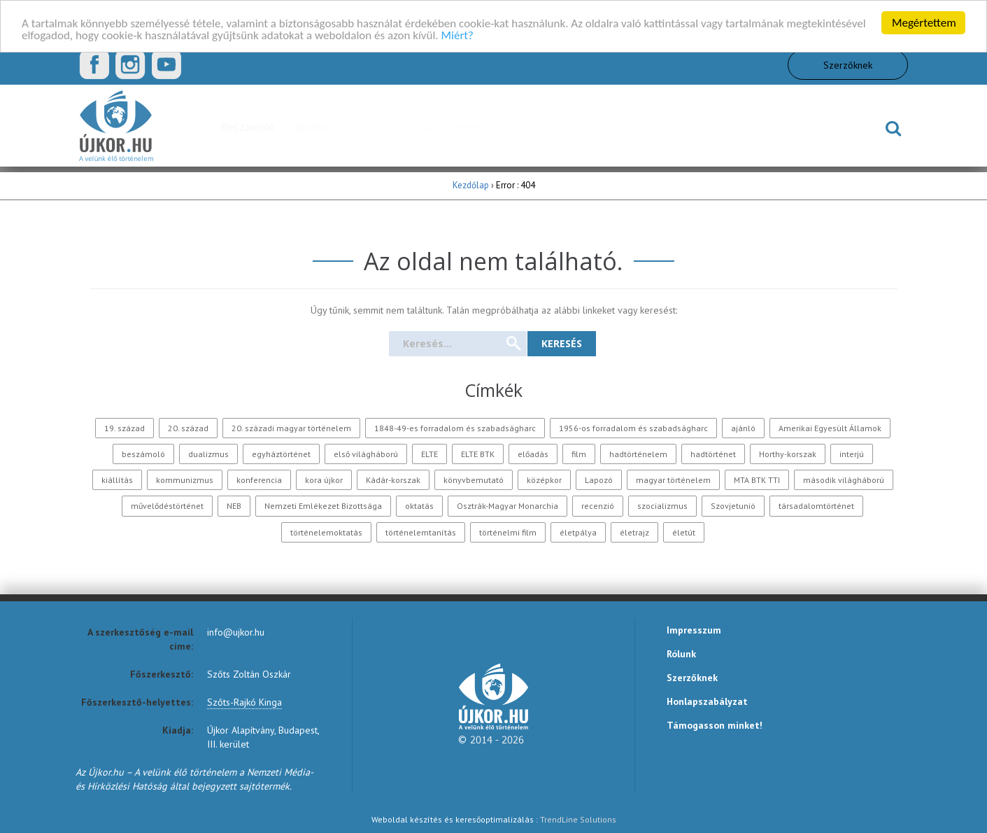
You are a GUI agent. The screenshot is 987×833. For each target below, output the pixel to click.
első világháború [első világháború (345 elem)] (366, 454)
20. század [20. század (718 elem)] (188, 428)
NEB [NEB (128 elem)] (234, 505)
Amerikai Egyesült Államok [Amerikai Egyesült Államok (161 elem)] (830, 428)
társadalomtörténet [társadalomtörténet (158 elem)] (816, 505)
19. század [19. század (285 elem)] (124, 428)
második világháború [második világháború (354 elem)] (843, 480)
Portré (617, 127)
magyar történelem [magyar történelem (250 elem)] (673, 480)
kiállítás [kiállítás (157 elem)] (117, 480)
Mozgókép (730, 127)
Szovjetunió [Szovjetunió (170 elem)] (733, 505)
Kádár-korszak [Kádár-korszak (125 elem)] (393, 480)
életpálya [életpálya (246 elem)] (578, 532)
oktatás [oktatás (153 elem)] (419, 505)
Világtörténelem (545, 127)
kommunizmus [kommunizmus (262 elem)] (184, 480)
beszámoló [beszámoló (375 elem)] (143, 454)
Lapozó (362, 127)
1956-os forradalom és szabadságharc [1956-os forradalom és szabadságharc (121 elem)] (633, 428)
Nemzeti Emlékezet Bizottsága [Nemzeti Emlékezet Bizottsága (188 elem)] (323, 505)
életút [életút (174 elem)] (683, 532)
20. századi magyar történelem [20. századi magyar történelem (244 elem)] (291, 428)
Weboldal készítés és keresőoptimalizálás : (493, 819)
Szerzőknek (847, 64)
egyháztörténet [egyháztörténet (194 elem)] (281, 454)
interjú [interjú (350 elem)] (851, 454)
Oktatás (669, 127)
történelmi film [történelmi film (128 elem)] (508, 532)
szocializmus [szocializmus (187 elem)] (662, 505)
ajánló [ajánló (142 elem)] (743, 428)
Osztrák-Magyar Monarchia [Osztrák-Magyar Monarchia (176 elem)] (507, 505)
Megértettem (924, 22)
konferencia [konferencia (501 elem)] (259, 480)
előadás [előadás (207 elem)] (533, 454)
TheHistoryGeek (813, 127)
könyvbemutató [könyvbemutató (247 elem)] (473, 480)
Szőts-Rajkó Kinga (244, 702)
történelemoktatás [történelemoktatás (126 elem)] (326, 532)
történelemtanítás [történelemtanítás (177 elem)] (420, 532)
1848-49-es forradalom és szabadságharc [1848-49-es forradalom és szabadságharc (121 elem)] (455, 428)
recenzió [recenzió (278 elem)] (597, 505)
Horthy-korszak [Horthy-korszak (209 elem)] (787, 454)
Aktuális (309, 127)
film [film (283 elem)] (578, 454)
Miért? (457, 34)
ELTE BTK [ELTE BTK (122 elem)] (478, 454)
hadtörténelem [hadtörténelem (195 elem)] (638, 454)
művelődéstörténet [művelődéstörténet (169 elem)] (167, 505)
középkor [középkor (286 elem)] (544, 480)
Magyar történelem (443, 127)
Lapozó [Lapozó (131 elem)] (599, 480)
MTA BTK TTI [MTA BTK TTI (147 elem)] (757, 480)
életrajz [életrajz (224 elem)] (634, 532)
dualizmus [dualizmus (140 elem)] (208, 454)
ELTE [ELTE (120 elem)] (429, 454)
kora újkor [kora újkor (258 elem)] (324, 480)
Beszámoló (247, 127)
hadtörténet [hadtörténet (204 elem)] (713, 454)
